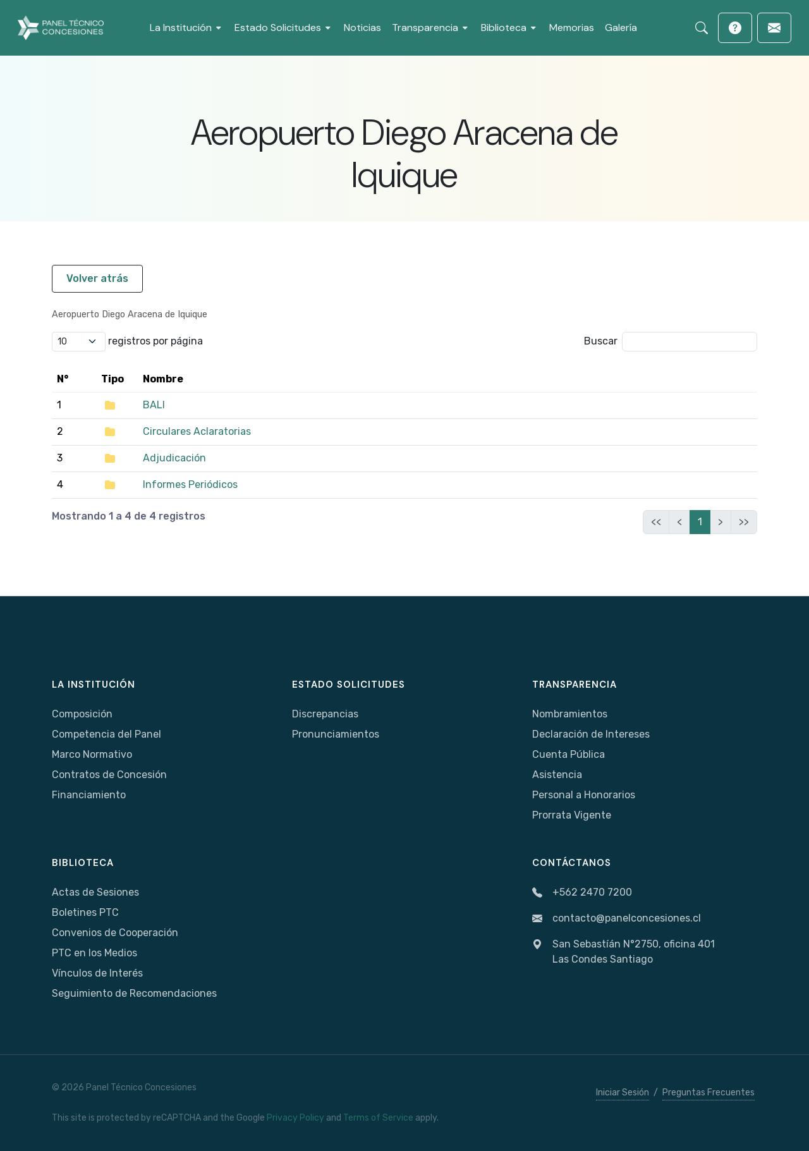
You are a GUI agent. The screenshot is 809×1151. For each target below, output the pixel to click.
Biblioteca (83, 862)
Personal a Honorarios (583, 795)
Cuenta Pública (568, 754)
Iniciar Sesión (622, 1092)
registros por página (127, 341)
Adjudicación (174, 458)
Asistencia (557, 775)
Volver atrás (97, 278)
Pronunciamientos (335, 734)
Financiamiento (89, 795)
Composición (82, 714)
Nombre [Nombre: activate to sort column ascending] (163, 379)
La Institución (93, 684)
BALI (154, 405)
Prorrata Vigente (571, 815)
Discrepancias (325, 714)
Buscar (670, 341)
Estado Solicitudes (348, 684)
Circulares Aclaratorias (197, 431)
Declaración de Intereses (591, 734)
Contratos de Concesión (109, 775)
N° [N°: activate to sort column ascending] (62, 379)
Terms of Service (378, 1117)
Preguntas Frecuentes (708, 1092)
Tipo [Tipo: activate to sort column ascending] (112, 379)
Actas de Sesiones (95, 892)
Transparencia (574, 684)
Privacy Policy (295, 1117)
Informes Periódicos (190, 484)
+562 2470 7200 (582, 893)
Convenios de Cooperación (115, 933)
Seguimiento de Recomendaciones (134, 993)
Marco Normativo (92, 754)
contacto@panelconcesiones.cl (616, 919)
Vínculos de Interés (97, 973)
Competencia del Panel (106, 734)
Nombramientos (569, 714)
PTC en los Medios (94, 953)
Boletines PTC (85, 912)
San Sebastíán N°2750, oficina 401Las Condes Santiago (623, 952)
